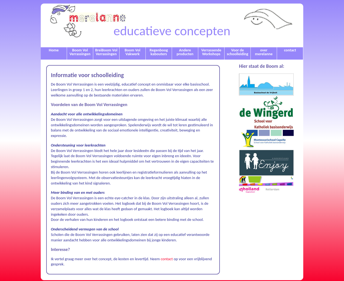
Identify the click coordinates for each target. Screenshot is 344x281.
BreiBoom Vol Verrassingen (106, 52)
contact (290, 50)
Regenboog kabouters (159, 52)
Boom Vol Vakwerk (133, 52)
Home (54, 50)
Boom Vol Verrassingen (79, 52)
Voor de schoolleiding (237, 52)
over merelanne (263, 52)
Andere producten (185, 52)
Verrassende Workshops (211, 52)
